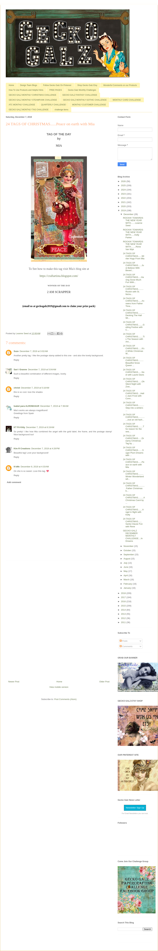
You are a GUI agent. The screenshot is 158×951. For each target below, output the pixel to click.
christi (17, 388)
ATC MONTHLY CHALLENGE (22, 105)
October (128, 550)
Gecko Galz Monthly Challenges (82, 90)
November (129, 546)
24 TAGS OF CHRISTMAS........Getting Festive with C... (134, 326)
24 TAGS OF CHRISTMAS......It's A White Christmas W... (133, 350)
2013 (123, 614)
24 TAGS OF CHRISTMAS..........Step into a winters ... (133, 406)
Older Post (104, 681)
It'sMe (17, 466)
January (128, 588)
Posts (124, 641)
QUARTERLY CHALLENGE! (53, 105)
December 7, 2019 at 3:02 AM (34, 351)
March (127, 579)
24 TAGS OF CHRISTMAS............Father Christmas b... (134, 487)
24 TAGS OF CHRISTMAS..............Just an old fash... (134, 417)
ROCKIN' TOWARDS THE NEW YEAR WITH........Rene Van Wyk (133, 245)
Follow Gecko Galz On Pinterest (57, 85)
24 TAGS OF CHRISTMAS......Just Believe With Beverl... (133, 267)
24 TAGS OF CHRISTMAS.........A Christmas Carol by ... (134, 499)
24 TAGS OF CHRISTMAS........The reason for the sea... (133, 428)
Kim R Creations (22, 448)
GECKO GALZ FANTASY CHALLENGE (79, 95)
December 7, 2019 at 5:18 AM (35, 388)
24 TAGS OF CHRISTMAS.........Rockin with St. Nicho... (133, 290)
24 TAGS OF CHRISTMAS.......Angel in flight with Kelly (133, 511)
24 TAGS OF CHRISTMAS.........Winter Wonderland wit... (133, 475)
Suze (16, 351)
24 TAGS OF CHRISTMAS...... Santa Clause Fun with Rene (133, 523)
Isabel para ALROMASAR (26, 406)
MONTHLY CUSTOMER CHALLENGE (89, 105)
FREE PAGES (55, 90)
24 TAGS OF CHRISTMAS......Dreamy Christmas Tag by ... (133, 439)
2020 (123, 206)
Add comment (14, 482)
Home (11, 85)
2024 (123, 189)
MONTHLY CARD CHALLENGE (127, 100)
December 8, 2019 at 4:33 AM (35, 466)
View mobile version (58, 687)
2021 (123, 202)
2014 (123, 610)
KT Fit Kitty (19, 427)
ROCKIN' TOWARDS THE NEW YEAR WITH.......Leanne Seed (133, 222)
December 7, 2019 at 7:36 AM (54, 406)
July (126, 563)
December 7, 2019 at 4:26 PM (45, 448)
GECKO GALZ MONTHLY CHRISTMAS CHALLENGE (32, 95)
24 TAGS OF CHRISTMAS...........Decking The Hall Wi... (134, 314)
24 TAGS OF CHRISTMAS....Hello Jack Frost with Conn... (133, 394)
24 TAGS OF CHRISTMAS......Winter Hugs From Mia (133, 256)
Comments (126, 646)
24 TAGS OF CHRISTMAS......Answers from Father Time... (133, 302)
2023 (123, 194)
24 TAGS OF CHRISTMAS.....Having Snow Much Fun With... (133, 278)
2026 (123, 181)
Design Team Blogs (28, 85)
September (129, 554)
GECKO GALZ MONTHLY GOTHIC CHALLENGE (85, 100)
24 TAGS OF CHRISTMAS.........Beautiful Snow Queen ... (133, 362)
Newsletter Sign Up (135, 807)
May (126, 571)
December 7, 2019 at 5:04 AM (42, 369)
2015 (123, 605)
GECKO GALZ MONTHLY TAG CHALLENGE (29, 109)
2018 (123, 593)
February (128, 584)
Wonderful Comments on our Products (120, 85)
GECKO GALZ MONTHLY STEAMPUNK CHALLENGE (33, 100)
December (129, 214)
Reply (16, 360)
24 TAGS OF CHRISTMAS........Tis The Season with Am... (134, 338)
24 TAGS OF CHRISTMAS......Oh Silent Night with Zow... (134, 383)
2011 (123, 622)
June (126, 567)
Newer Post (13, 681)
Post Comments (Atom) (65, 699)
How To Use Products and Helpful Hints (26, 90)
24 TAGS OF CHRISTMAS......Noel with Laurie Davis (133, 372)
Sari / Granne (20, 369)
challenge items (61, 109)
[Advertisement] (59, 619)
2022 (123, 198)
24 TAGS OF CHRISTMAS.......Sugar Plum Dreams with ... (133, 451)
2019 (123, 210)
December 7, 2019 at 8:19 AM (40, 427)
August (127, 558)
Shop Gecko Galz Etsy (87, 85)
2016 (123, 601)
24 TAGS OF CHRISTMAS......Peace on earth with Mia (133, 463)
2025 (123, 185)
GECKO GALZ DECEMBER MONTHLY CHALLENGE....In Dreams (133, 535)
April (126, 575)
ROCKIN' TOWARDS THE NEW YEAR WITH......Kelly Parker (133, 233)
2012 (123, 618)
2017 (123, 597)
